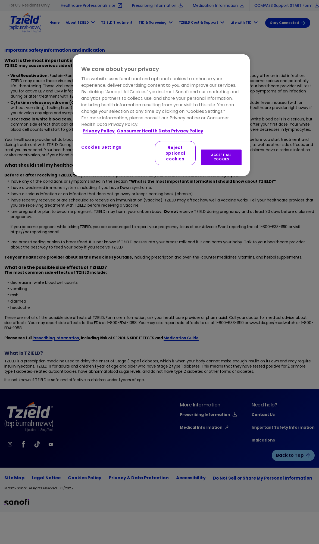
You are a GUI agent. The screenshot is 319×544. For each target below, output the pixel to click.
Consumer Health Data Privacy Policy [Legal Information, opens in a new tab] (160, 131)
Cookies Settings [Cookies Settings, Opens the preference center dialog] (101, 147)
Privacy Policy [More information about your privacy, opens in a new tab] (99, 131)
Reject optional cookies (175, 153)
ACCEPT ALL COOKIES (221, 157)
